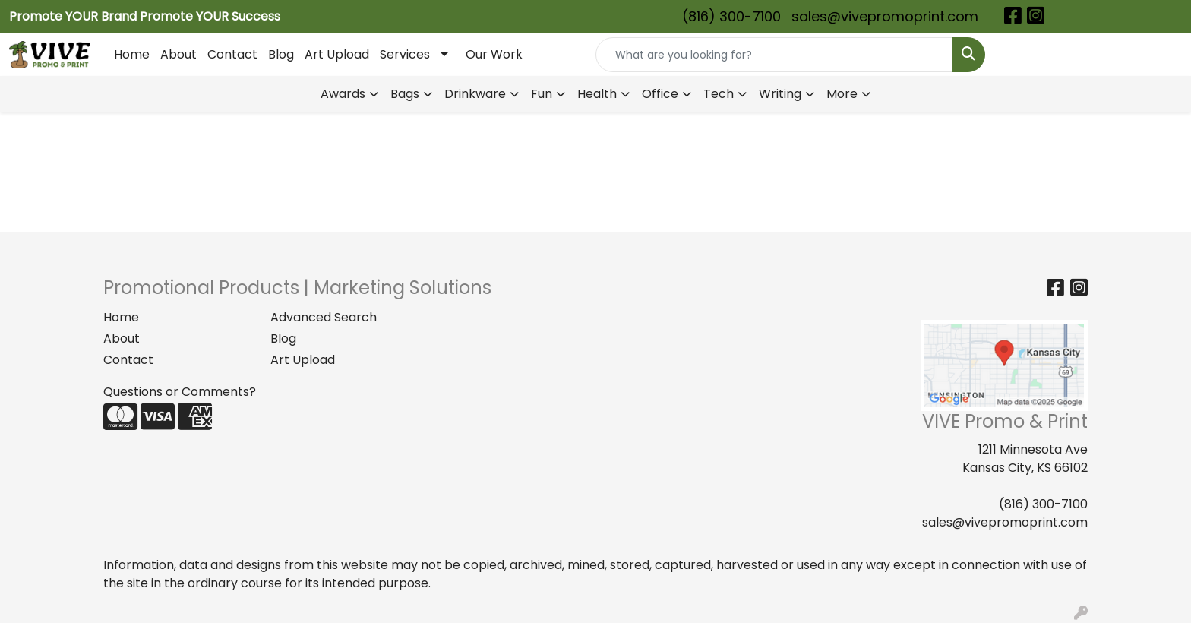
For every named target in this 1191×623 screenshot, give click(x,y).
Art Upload (337, 54)
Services (405, 54)
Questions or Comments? (179, 391)
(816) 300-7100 (731, 16)
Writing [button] (780, 94)
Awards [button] (343, 94)
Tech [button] (718, 94)
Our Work (494, 54)
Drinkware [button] (475, 94)
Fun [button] (541, 94)
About (178, 54)
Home (132, 54)
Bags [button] (404, 94)
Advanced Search (323, 317)
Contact (232, 54)
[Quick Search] (774, 54)
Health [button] (597, 94)
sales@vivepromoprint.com (884, 16)
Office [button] (660, 94)
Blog (281, 54)
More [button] (842, 94)
